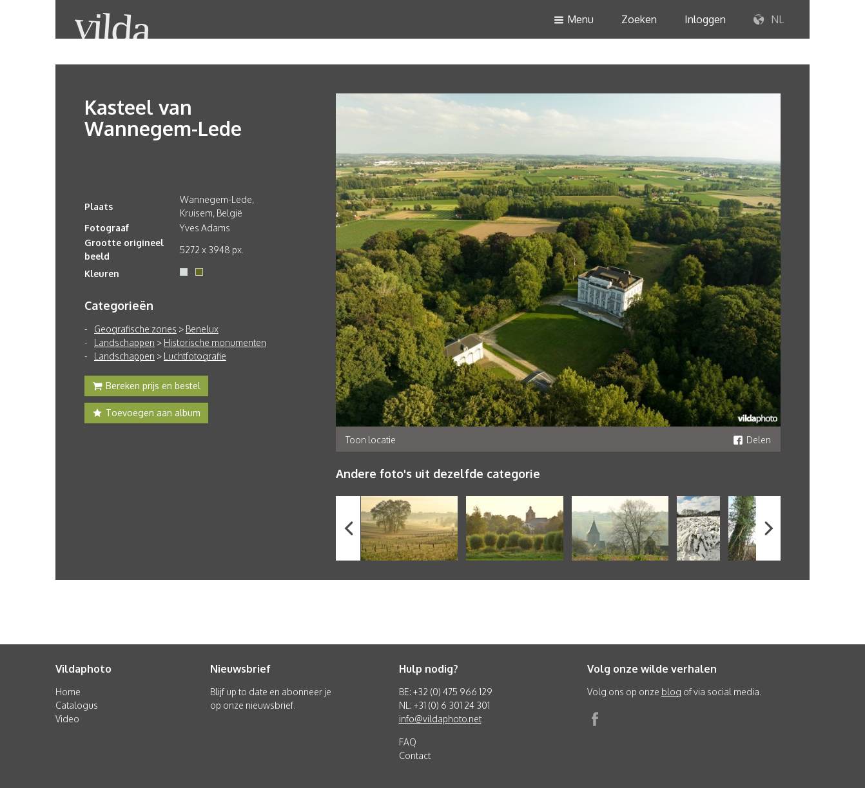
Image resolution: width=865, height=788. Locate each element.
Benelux (202, 328)
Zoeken (639, 19)
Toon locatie (370, 439)
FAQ (407, 741)
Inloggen (705, 19)
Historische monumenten (215, 342)
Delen (752, 439)
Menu (574, 20)
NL (768, 20)
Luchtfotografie (195, 356)
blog (671, 691)
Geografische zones (135, 328)
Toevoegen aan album (146, 414)
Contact (415, 755)
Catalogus (76, 705)
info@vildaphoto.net (440, 718)
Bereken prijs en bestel (146, 387)
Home (68, 691)
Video (67, 718)
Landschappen (124, 342)
